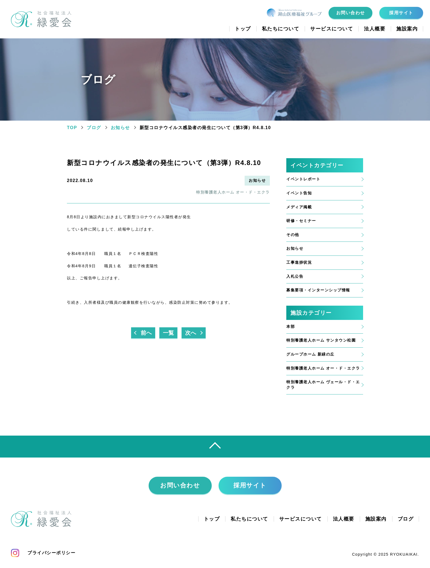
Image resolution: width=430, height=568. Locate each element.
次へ (190, 333)
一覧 (168, 333)
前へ (146, 333)
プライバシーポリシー (51, 552)
